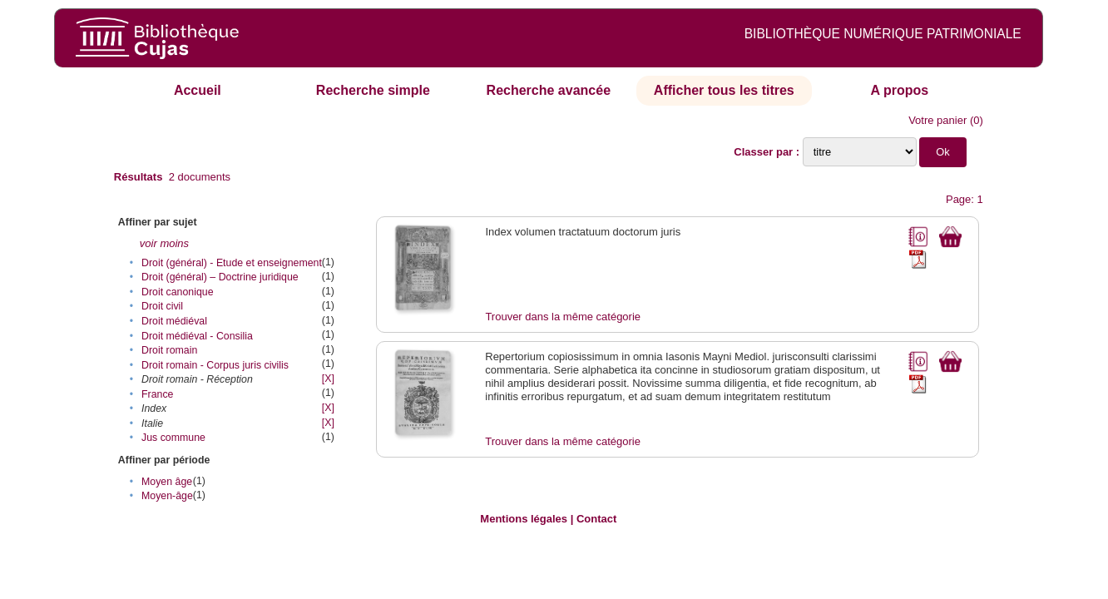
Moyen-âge (167, 496)
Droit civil (162, 306)
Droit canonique (177, 292)
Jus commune (173, 437)
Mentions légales (523, 518)
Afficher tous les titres (724, 90)
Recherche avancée (549, 90)
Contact (596, 518)
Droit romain (169, 350)
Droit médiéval (174, 321)
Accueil (197, 90)
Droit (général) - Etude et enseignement (231, 263)
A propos (899, 90)
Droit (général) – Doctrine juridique (220, 277)
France (157, 394)
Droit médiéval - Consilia (197, 336)
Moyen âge (166, 482)
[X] (328, 378)
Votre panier (937, 120)
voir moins (164, 243)
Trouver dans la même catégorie (563, 316)
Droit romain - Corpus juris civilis (215, 365)
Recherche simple (373, 90)
